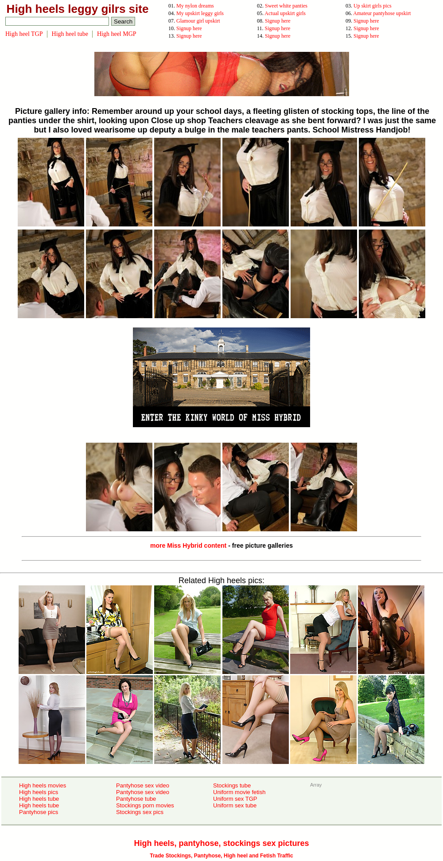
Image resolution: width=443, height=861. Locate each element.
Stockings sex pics (139, 812)
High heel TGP (24, 34)
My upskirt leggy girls (200, 13)
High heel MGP (116, 34)
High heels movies (42, 785)
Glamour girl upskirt (198, 21)
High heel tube (70, 34)
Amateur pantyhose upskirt (382, 13)
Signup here (278, 21)
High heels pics (38, 792)
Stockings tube (232, 785)
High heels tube (39, 798)
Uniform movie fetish (239, 792)
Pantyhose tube (136, 798)
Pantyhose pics (38, 812)
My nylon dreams (195, 6)
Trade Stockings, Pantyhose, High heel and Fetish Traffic (221, 856)
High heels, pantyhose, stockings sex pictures (221, 843)
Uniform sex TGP (235, 798)
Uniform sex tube (234, 805)
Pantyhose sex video (142, 785)
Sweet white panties (286, 6)
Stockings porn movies (145, 805)
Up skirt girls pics (373, 6)
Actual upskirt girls (285, 13)
